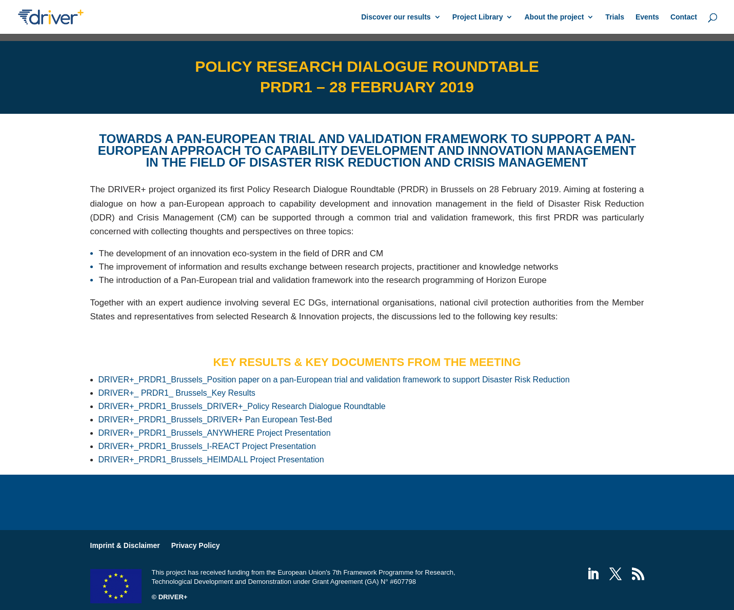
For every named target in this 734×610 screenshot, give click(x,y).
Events (647, 17)
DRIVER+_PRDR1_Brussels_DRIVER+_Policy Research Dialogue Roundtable (242, 406)
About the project (554, 17)
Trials (614, 17)
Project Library (477, 17)
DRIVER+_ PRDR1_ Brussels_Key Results (176, 393)
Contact (683, 17)
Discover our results (395, 17)
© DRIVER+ (170, 597)
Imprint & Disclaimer (125, 545)
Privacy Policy (195, 545)
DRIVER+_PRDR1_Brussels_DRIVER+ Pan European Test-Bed (215, 419)
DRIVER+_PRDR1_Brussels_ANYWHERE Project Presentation (214, 433)
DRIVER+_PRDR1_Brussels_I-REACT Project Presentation (207, 446)
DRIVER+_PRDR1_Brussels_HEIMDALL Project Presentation (211, 459)
